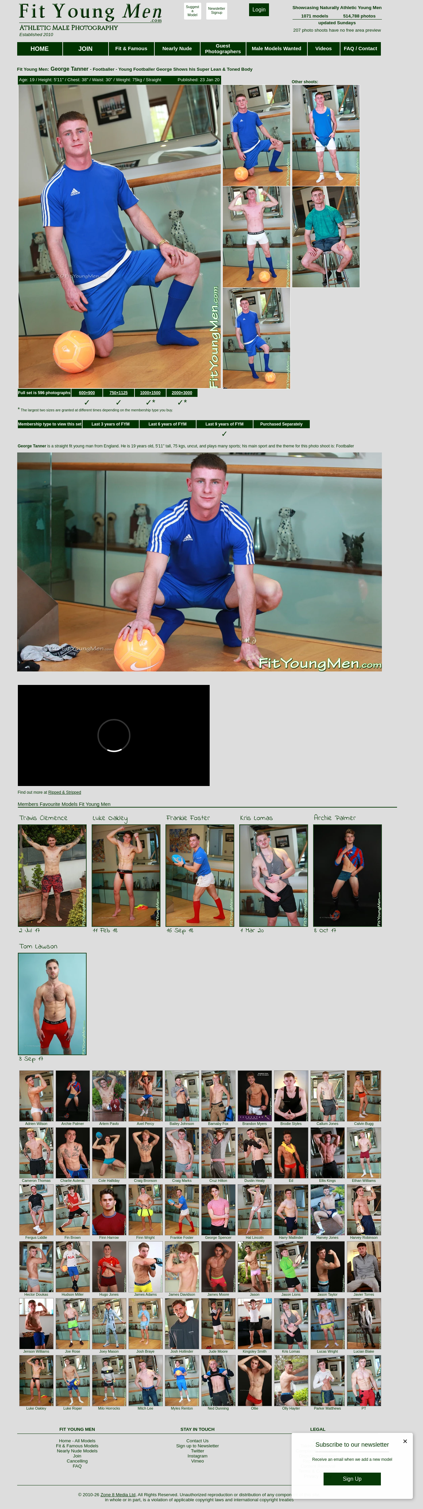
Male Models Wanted (276, 48)
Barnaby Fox (218, 1124)
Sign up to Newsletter (197, 1445)
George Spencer (218, 1237)
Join (77, 1455)
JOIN (85, 48)
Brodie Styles (291, 1124)
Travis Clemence (43, 818)
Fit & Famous (131, 48)
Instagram (197, 1455)
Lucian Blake (364, 1351)
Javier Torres (364, 1294)
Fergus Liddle (36, 1237)
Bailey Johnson (182, 1124)
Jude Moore (218, 1351)
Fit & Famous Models (77, 1445)
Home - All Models (77, 1440)
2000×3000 (182, 392)
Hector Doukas (36, 1294)
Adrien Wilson (36, 1124)
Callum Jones (327, 1124)
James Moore (218, 1294)
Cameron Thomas (36, 1180)
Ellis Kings (327, 1180)
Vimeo (197, 1461)
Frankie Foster (188, 818)
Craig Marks (181, 1180)
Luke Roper (72, 1408)
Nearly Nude (177, 48)
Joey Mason (109, 1351)
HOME (40, 48)
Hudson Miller (73, 1294)
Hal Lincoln (255, 1237)
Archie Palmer (335, 818)
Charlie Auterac (72, 1180)
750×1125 (119, 392)
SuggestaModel (192, 11)
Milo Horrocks (109, 1408)
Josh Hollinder (182, 1351)
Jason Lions (291, 1294)
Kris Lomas (256, 818)
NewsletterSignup (216, 10)
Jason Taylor (328, 1294)
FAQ (77, 1466)
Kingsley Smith (254, 1351)
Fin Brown (73, 1237)
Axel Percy (145, 1124)
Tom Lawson (38, 946)
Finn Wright (145, 1237)
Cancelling (77, 1461)
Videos (323, 48)
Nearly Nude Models (77, 1450)
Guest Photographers (223, 48)
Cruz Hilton (218, 1180)
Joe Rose (72, 1351)
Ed (291, 1180)
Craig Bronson (145, 1180)
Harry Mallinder (291, 1237)
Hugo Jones (109, 1294)
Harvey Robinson (364, 1237)
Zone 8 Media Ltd (117, 1494)
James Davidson (182, 1294)
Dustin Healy (254, 1180)
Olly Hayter (291, 1408)
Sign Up (352, 1479)
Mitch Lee (145, 1408)
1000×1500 (150, 392)
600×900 (87, 392)
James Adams (145, 1294)
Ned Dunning (218, 1408)
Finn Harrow (109, 1237)
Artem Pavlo (109, 1124)
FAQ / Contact (360, 48)
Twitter (197, 1450)
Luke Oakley (110, 818)
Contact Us (197, 1440)
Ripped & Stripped (64, 792)
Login (259, 9)
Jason (254, 1294)
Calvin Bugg (363, 1124)
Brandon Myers (254, 1124)
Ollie (254, 1408)
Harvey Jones (327, 1237)
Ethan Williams (363, 1180)
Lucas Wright (327, 1351)
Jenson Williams (36, 1351)
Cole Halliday (109, 1180)
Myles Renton (182, 1408)
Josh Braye (145, 1351)
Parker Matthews (327, 1408)
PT (364, 1408)
